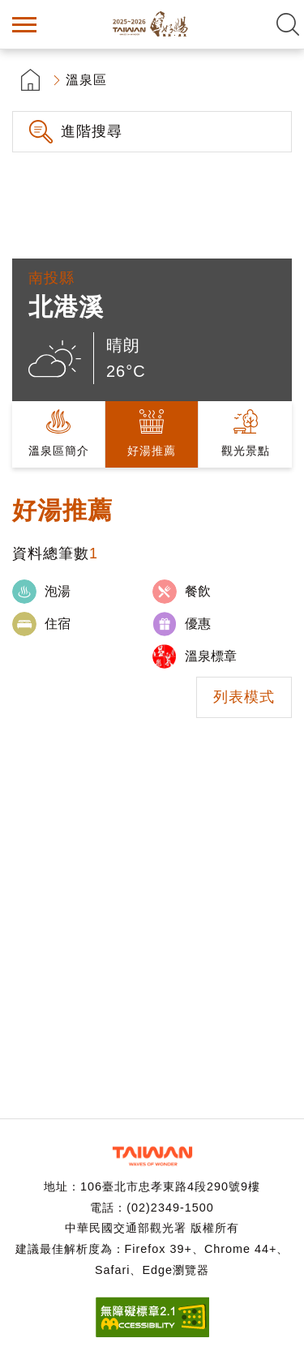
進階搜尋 (91, 131)
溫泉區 (86, 80)
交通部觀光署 (152, 1156)
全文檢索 (288, 24)
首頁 (30, 80)
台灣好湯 (152, 24)
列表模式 (244, 697)
